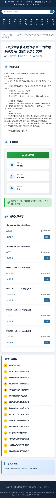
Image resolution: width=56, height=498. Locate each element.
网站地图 (32, 487)
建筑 (9, 22)
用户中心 (37, 5)
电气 (26, 22)
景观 (31, 22)
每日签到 (18, 5)
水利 (15, 22)
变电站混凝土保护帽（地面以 (19, 427)
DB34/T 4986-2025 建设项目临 (18, 268)
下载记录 (27, 5)
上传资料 (39, 487)
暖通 (42, 22)
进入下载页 (28, 155)
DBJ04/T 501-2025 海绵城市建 (18, 310)
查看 (46, 237)
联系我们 (24, 487)
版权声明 (9, 487)
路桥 (37, 22)
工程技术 (18, 35)
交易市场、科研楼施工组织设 (19, 420)
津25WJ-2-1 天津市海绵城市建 (18, 225)
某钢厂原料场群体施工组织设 (19, 402)
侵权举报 (16, 487)
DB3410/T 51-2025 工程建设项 (18, 331)
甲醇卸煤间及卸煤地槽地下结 (19, 439)
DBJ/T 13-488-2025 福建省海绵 (18, 289)
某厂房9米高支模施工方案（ (18, 396)
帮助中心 (47, 487)
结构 (20, 22)
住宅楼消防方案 (14, 365)
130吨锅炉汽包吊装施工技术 (18, 390)
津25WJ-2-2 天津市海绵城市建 (18, 246)
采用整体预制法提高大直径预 (19, 408)
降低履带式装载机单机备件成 (19, 377)
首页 (4, 22)
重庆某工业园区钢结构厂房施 (19, 371)
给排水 (48, 23)
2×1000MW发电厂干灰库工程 (19, 445)
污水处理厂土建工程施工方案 (19, 414)
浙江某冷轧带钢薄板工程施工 (19, 433)
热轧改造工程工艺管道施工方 (19, 384)
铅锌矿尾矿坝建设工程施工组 (19, 451)
